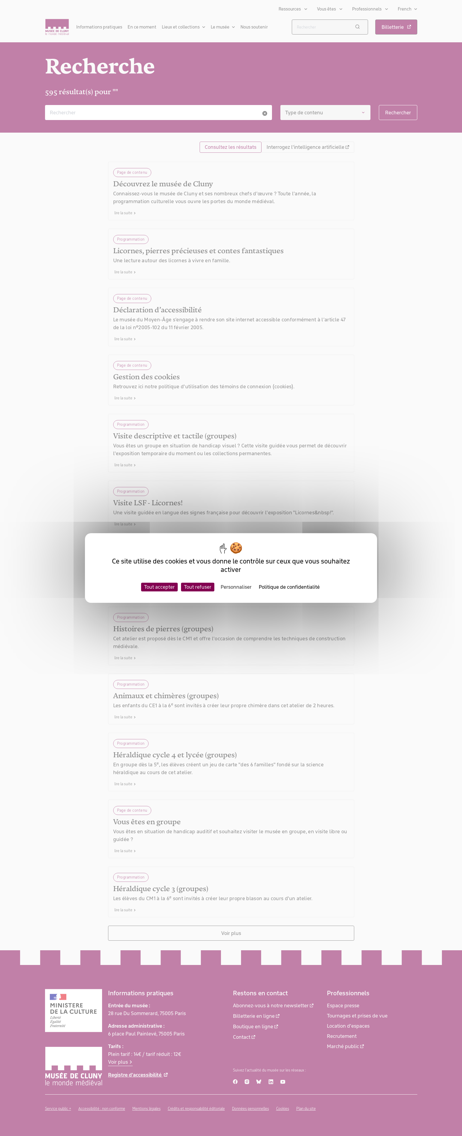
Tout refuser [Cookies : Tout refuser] (197, 587)
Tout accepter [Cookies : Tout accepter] (159, 587)
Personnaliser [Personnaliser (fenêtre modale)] (236, 587)
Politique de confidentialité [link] (289, 587)
